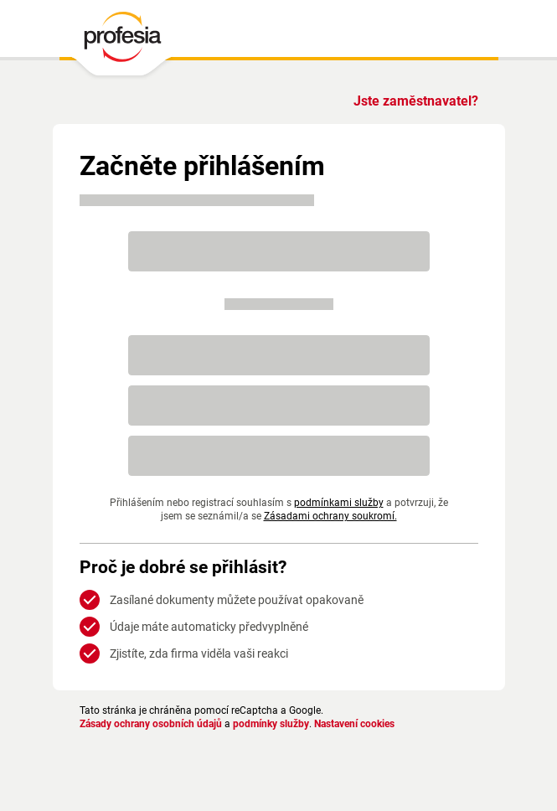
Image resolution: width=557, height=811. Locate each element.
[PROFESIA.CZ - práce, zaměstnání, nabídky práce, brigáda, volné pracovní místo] (122, 41)
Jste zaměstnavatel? (415, 101)
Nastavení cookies (354, 724)
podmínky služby (271, 724)
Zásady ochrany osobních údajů (151, 724)
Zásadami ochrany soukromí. (330, 516)
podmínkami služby (339, 503)
